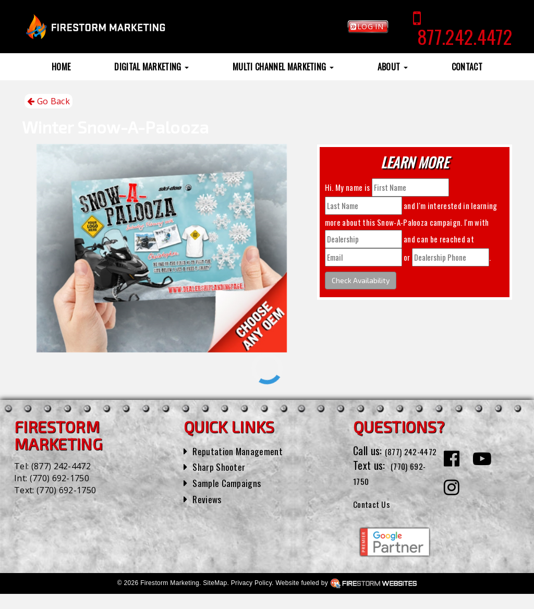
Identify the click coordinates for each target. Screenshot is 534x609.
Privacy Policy (251, 598)
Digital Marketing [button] (151, 66)
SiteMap (215, 598)
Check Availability (361, 280)
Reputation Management (242, 450)
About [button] (393, 66)
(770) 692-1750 (59, 478)
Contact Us (375, 518)
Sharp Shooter (221, 466)
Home (61, 66)
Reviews (208, 498)
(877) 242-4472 (61, 466)
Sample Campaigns (230, 482)
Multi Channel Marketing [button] (283, 66)
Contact (467, 66)
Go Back (48, 101)
